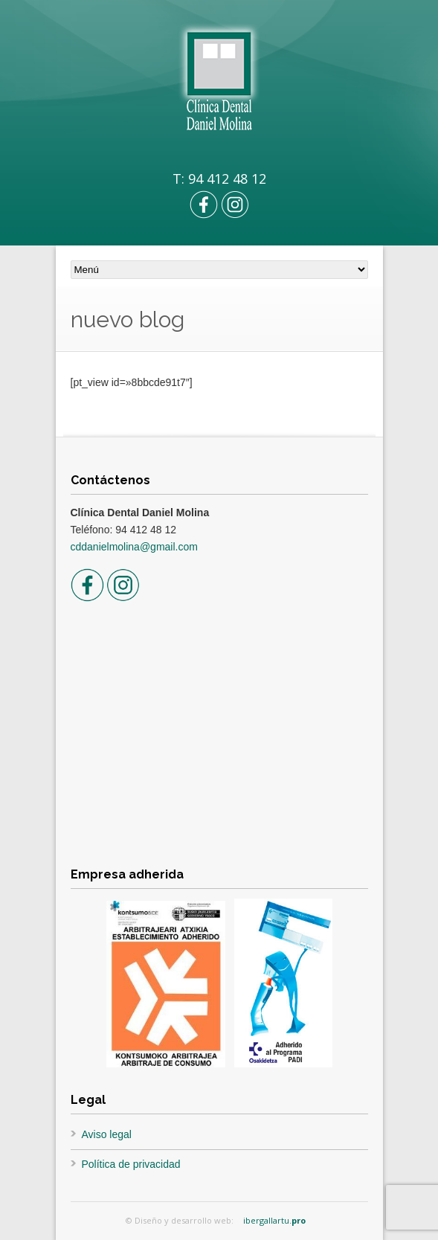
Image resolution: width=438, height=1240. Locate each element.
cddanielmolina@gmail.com (134, 547)
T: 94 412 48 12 (219, 178)
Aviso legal (107, 1134)
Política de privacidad (131, 1164)
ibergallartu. (274, 1220)
